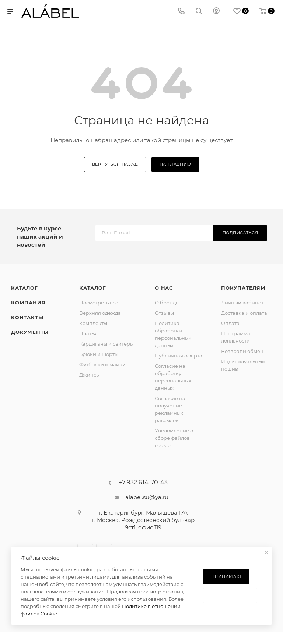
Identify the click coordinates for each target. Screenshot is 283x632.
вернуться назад (115, 164)
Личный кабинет (242, 303)
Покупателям (243, 288)
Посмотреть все (98, 303)
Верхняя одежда (100, 313)
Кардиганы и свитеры (106, 344)
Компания (28, 303)
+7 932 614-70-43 (143, 483)
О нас (164, 288)
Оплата (230, 323)
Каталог (24, 288)
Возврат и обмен (242, 351)
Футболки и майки (102, 364)
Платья (88, 333)
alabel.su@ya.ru (146, 497)
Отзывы (164, 313)
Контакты (27, 317)
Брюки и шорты (98, 354)
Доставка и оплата (244, 313)
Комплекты (93, 323)
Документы (30, 332)
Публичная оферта (178, 356)
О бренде (167, 303)
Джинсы (89, 375)
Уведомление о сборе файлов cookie (174, 438)
